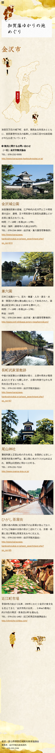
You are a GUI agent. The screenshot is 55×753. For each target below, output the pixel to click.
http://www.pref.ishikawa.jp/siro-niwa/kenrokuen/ (25, 322)
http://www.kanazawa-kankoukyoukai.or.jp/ (22, 158)
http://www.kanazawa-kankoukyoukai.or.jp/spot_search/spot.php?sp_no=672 (23, 238)
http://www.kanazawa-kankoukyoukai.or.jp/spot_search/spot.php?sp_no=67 (23, 396)
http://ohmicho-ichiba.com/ (14, 620)
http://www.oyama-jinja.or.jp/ (15, 471)
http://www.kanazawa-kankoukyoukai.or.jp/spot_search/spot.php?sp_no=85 (23, 546)
